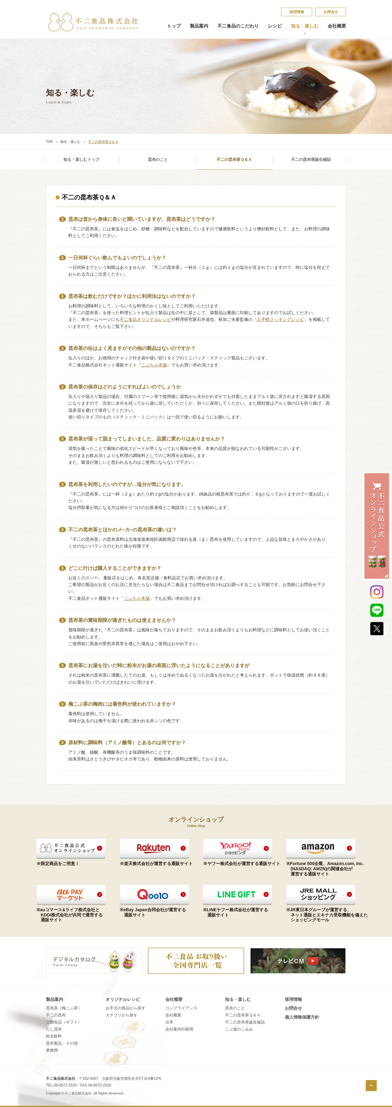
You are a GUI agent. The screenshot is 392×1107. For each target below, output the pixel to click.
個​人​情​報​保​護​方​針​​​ (302, 1017)
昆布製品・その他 (62, 1043)
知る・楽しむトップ (81, 159)
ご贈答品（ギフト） (64, 1022)
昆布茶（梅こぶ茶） (64, 1008)
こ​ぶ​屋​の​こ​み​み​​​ (239, 1029)
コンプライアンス (181, 1008)
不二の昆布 (56, 1015)
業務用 (52, 1050)
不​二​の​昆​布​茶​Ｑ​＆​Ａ (243, 1015)
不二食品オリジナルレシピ (145, 319)
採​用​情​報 (296, 12)
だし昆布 (54, 1029)
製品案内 (199, 26)
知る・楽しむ (304, 26)
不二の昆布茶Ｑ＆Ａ (234, 159)
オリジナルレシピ (123, 999)
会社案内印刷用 (179, 1029)
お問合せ (330, 12)
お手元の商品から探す (125, 1008)
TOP (49, 141)
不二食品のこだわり (238, 26)
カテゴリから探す (122, 1015)
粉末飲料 (54, 1036)
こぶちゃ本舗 (154, 364)
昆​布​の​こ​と (235, 1008)
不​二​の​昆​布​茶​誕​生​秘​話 (245, 1022)
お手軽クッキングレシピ (280, 319)
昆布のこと (158, 159)
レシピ (275, 26)
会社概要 (337, 26)
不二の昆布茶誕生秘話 (311, 159)
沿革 (169, 1022)
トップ (174, 26)
